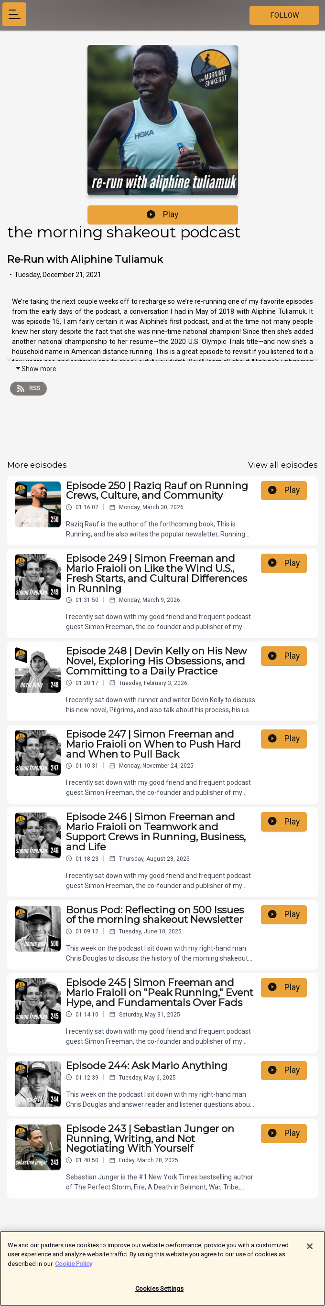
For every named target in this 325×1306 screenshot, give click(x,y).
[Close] (309, 1248)
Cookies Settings (159, 1291)
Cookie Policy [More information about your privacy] (73, 1266)
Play (162, 214)
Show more (35, 369)
